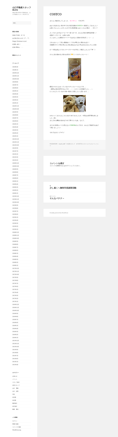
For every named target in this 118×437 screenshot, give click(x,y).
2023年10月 (15, 79)
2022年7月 (15, 118)
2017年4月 (15, 292)
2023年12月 (15, 73)
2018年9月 (15, 241)
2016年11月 (15, 307)
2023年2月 (15, 100)
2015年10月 (15, 346)
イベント (14, 379)
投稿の (15, 424)
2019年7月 (15, 211)
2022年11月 (15, 106)
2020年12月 (15, 163)
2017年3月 (15, 295)
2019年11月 (15, 199)
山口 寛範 (15, 388)
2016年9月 (15, 313)
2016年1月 (15, 337)
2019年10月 (15, 202)
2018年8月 (15, 244)
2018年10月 (15, 238)
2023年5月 (15, 91)
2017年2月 (15, 298)
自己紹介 (14, 406)
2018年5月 (15, 253)
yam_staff (62, 144)
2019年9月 (15, 205)
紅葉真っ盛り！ (16, 44)
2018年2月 (15, 262)
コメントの (16, 427)
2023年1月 (15, 103)
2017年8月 (15, 280)
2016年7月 (15, 319)
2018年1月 (15, 265)
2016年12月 (15, 304)
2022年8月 (15, 115)
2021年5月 (15, 154)
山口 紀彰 (15, 391)
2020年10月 (15, 166)
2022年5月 (15, 124)
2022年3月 (15, 130)
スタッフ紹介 (16, 382)
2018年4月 (15, 256)
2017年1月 (15, 301)
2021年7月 (15, 151)
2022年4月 (15, 127)
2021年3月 (15, 157)
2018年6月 (15, 250)
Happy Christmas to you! (19, 41)
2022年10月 (15, 109)
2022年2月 (15, 133)
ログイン (14, 421)
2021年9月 (15, 148)
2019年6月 (15, 214)
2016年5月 (15, 325)
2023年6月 (15, 88)
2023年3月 (15, 97)
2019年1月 (15, 229)
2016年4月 (15, 328)
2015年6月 (15, 358)
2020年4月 (15, 184)
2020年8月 (15, 172)
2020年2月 (15, 190)
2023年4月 (15, 94)
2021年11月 (15, 142)
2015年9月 (15, 349)
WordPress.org (16, 430)
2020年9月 (15, 169)
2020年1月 (15, 193)
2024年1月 (15, 70)
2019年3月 (15, 223)
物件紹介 (14, 403)
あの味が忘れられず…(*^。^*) (20, 38)
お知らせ (14, 376)
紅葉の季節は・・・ (17, 47)
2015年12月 (15, 340)
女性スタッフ (16, 385)
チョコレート (92, 144)
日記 (13, 394)
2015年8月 (15, 352)
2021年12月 (15, 139)
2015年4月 (15, 364)
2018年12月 (15, 232)
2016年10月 (15, 310)
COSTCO (80, 144)
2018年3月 (15, 259)
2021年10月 (15, 145)
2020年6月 (15, 178)
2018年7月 (15, 247)
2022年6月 (15, 121)
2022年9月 (15, 112)
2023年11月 (15, 76)
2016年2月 (15, 334)
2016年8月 (15, 316)
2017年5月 (15, 289)
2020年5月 (15, 181)
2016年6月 (15, 322)
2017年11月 (15, 271)
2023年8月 (15, 82)
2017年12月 (15, 268)
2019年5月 (15, 217)
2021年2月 (15, 160)
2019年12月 (15, 196)
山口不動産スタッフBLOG (21, 8)
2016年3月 (15, 331)
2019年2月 (15, 226)
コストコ (85, 144)
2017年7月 (15, 283)
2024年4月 (15, 67)
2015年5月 (15, 361)
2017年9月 (15, 277)
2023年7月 (15, 85)
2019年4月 (15, 220)
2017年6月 (15, 286)
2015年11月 (15, 343)
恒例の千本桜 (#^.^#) (18, 35)
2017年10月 (15, 274)
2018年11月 (15, 235)
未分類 (14, 397)
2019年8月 (15, 208)
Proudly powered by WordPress (59, 213)
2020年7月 (15, 175)
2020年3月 (15, 187)
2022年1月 (15, 136)
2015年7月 (15, 355)
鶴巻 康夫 (15, 409)
